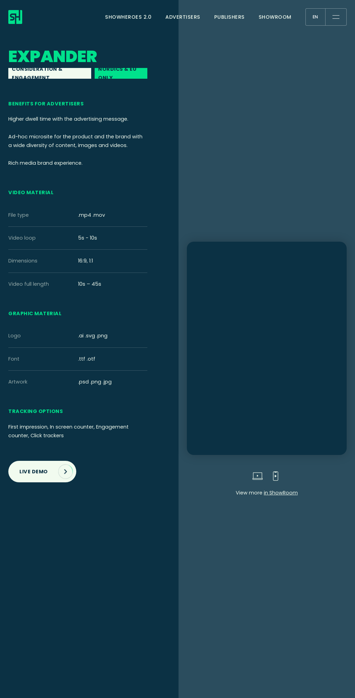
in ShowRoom (281, 492)
